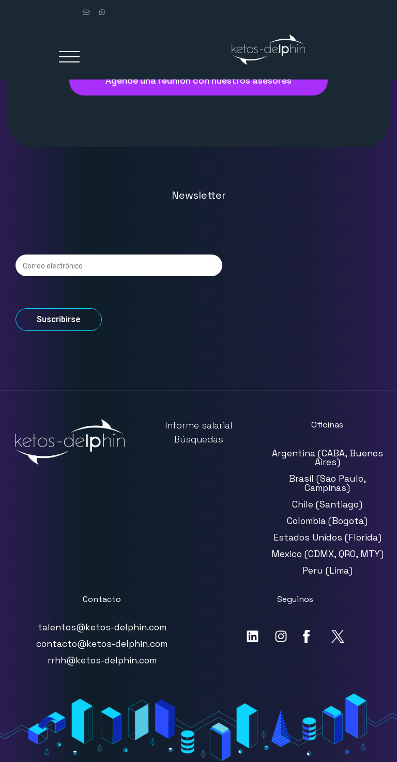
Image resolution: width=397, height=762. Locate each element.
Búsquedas (198, 439)
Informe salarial (198, 425)
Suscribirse (59, 319)
